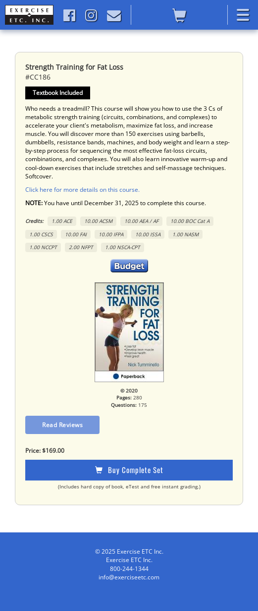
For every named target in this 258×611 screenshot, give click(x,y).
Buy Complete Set (129, 469)
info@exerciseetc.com (129, 577)
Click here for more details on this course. (82, 189)
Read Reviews (62, 425)
